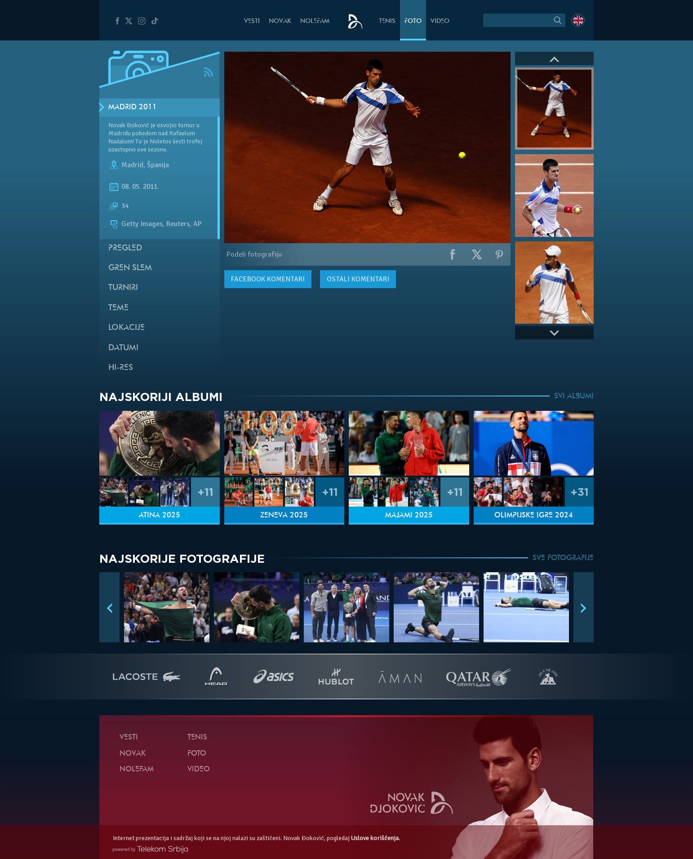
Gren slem (130, 268)
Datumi (123, 348)
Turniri (123, 288)
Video (440, 21)
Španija (158, 165)
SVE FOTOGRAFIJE (563, 558)
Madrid (132, 165)
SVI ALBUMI (574, 396)
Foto (413, 21)
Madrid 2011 (132, 107)
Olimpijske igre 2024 (533, 515)
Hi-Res (120, 368)
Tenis (387, 21)
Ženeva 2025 (284, 515)
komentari (268, 279)
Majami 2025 (409, 515)
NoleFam (314, 21)
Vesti (252, 21)
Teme (118, 308)
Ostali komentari (358, 279)
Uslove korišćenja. (375, 838)
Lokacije (126, 328)
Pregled (125, 248)
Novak (280, 21)
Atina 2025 (159, 515)
